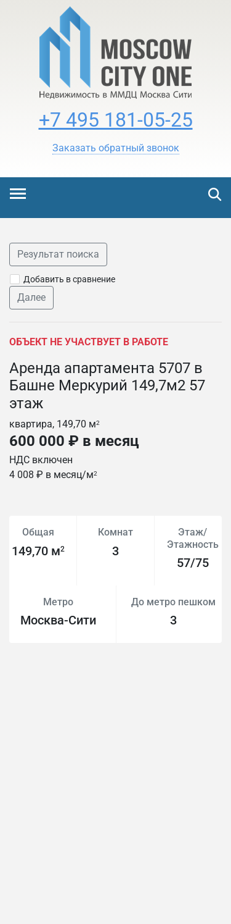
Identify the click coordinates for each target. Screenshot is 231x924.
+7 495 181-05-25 (116, 120)
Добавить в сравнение (69, 279)
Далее (31, 297)
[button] (115, 148)
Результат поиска (58, 254)
